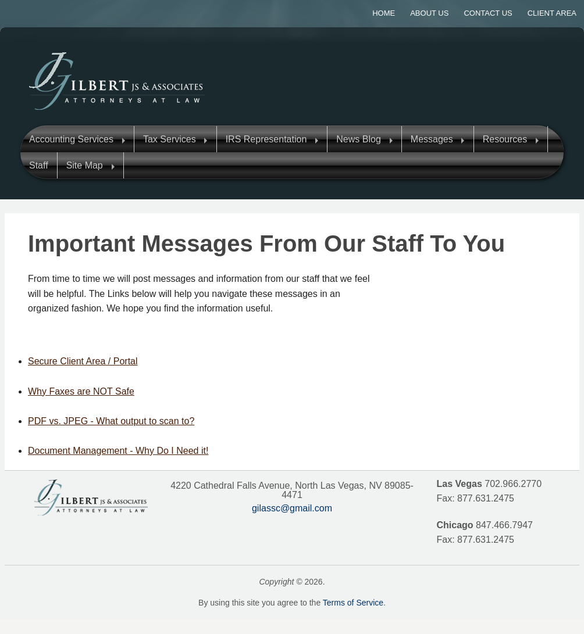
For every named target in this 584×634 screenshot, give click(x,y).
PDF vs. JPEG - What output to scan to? (111, 421)
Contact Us (488, 13)
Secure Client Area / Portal (83, 361)
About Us (429, 13)
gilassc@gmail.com (292, 508)
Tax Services (169, 139)
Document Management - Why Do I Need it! (118, 451)
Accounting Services (71, 139)
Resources (505, 139)
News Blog (358, 139)
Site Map (84, 165)
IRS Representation (266, 139)
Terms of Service (353, 602)
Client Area (552, 13)
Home (383, 13)
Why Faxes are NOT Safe (81, 391)
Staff (38, 165)
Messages (432, 139)
